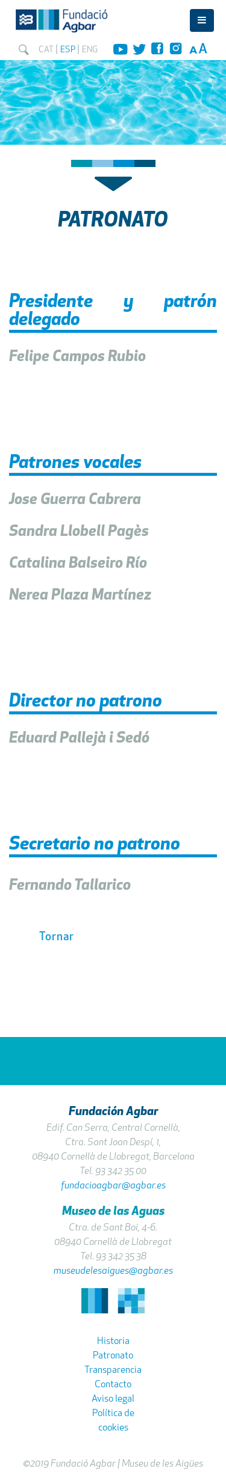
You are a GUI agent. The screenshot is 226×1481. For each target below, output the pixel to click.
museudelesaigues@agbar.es (113, 1271)
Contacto (113, 1385)
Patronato (113, 1356)
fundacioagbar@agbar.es (113, 1186)
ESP (67, 50)
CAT (46, 50)
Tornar (56, 937)
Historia (113, 1341)
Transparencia (113, 1370)
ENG (90, 50)
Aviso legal (113, 1399)
